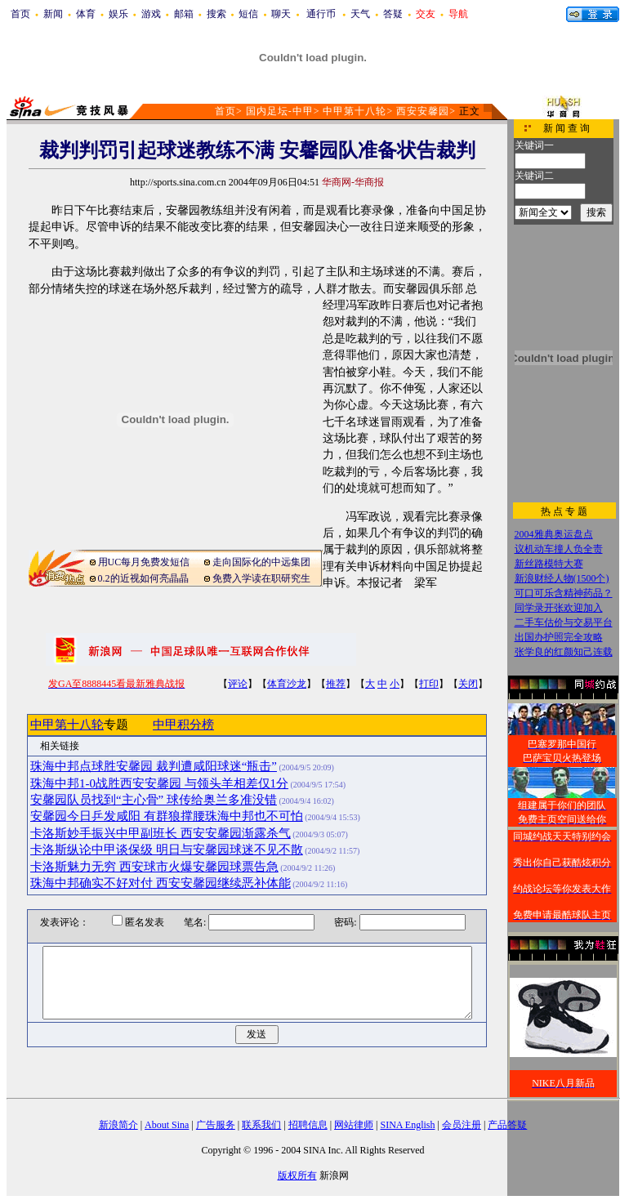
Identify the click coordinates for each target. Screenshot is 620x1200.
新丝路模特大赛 (549, 563)
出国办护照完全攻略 (559, 637)
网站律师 (353, 1125)
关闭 (468, 683)
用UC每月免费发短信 (144, 562)
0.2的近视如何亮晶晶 (143, 578)
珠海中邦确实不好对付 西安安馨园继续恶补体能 (160, 883)
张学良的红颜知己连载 (564, 652)
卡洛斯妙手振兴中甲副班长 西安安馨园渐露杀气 (160, 833)
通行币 (321, 14)
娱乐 (118, 14)
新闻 (53, 14)
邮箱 (184, 14)
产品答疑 (507, 1125)
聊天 (281, 14)
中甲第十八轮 (354, 111)
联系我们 (261, 1125)
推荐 (336, 683)
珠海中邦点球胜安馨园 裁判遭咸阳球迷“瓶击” (153, 766)
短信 (248, 14)
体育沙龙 (286, 683)
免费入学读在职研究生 (261, 578)
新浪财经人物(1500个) (562, 578)
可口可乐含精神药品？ (564, 593)
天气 (360, 14)
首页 (20, 14)
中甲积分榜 (183, 724)
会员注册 (461, 1125)
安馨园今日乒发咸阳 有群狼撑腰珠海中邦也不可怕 (166, 816)
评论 (238, 683)
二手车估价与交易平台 (564, 622)
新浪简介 (118, 1125)
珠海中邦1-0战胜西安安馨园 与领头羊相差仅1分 (159, 783)
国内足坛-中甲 (280, 111)
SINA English (407, 1125)
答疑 (393, 14)
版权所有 (297, 1175)
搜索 (216, 14)
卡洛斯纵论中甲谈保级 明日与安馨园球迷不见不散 (166, 849)
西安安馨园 (422, 111)
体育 (86, 14)
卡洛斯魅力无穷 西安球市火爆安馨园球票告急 (154, 866)
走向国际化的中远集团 (261, 562)
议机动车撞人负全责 (559, 549)
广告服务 (215, 1125)
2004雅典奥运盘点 (554, 534)
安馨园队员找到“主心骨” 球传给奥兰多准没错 (153, 799)
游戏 (151, 14)
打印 (429, 683)
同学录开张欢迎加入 (559, 607)
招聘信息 (308, 1125)
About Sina (167, 1125)
